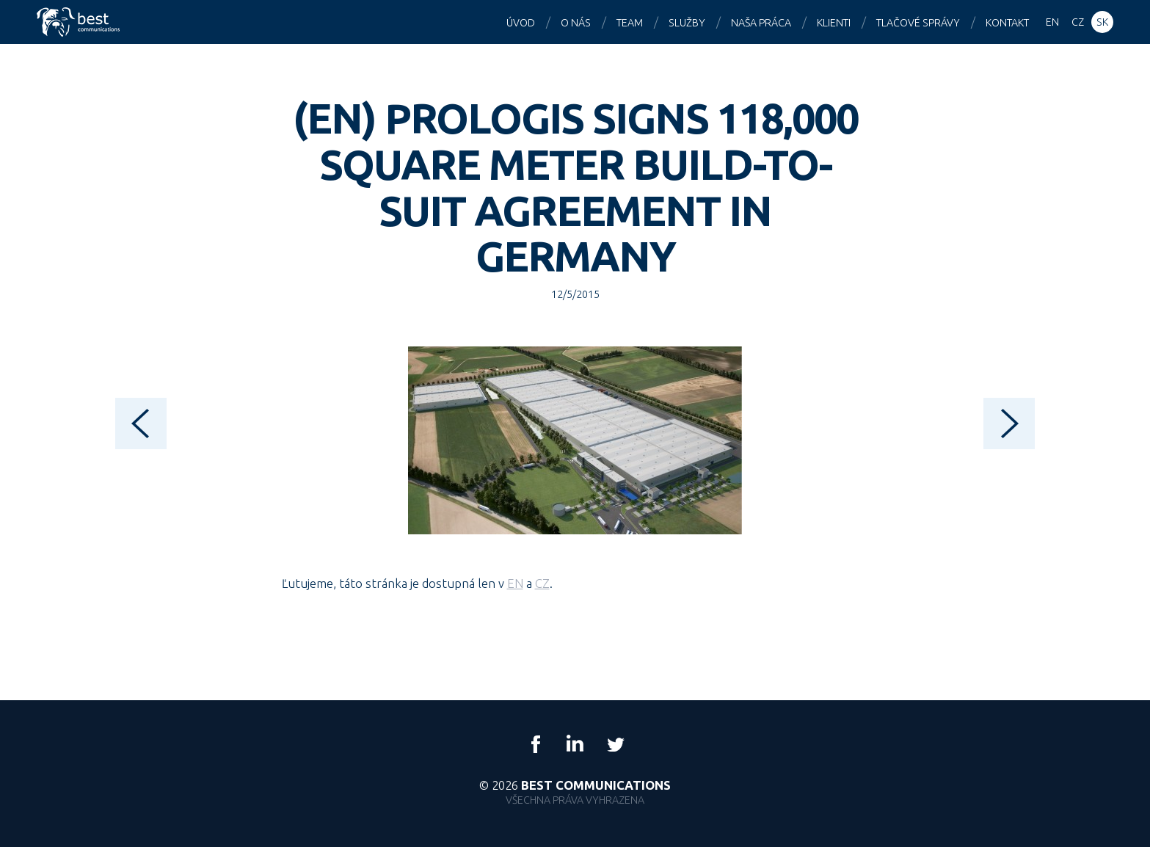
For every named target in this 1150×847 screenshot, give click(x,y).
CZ (542, 583)
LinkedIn (575, 744)
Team (629, 23)
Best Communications (80, 22)
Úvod (520, 23)
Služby (687, 23)
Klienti (834, 23)
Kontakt (1007, 23)
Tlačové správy (918, 23)
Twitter (615, 744)
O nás (576, 23)
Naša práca (761, 23)
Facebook (535, 744)
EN (515, 583)
